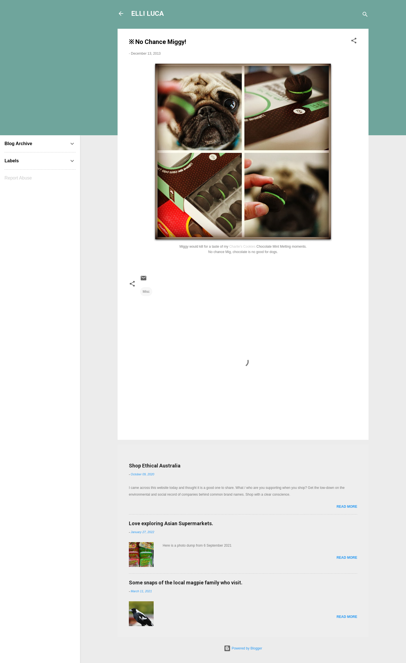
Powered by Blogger (243, 648)
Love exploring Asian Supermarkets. (171, 523)
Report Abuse (18, 178)
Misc (146, 292)
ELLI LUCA (147, 13)
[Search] (365, 15)
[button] (353, 41)
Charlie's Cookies (242, 247)
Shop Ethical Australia (154, 466)
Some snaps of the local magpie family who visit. (185, 583)
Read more (347, 507)
